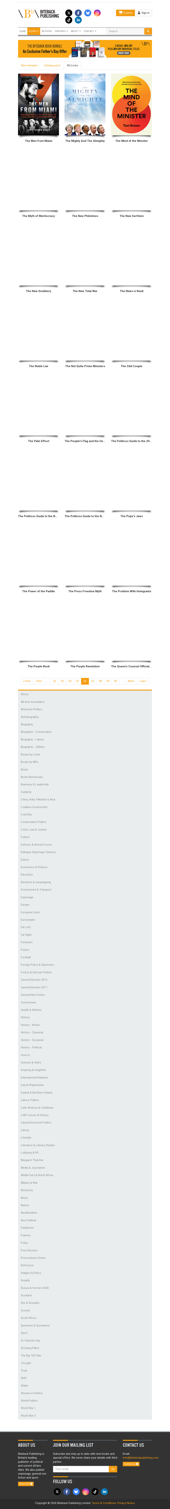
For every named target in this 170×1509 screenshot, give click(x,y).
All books (72, 65)
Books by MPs (29, 762)
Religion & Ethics (31, 1273)
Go (113, 1469)
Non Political (28, 1220)
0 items (125, 12)
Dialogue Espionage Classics (38, 852)
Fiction (25, 950)
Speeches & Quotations (35, 1325)
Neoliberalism (29, 1212)
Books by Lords (30, 754)
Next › (131, 681)
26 (85, 681)
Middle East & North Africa (37, 1175)
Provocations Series (33, 1258)
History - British (30, 1025)
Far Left (26, 927)
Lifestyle (26, 1137)
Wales (24, 1385)
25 (77, 681)
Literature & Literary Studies (38, 1145)
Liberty (25, 1130)
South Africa (28, 1318)
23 (62, 681)
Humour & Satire (31, 1062)
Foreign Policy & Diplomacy (37, 964)
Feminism (27, 942)
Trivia (24, 1370)
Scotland (26, 1295)
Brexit (24, 769)
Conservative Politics (33, 822)
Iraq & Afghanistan (32, 1085)
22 (54, 681)
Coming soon (52, 65)
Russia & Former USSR (35, 1288)
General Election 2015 (34, 979)
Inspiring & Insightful (33, 1070)
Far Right (26, 934)
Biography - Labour (32, 739)
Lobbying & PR (30, 1152)
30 (115, 681)
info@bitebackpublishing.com (141, 1457)
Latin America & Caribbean (37, 1107)
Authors (47, 31)
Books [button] (34, 31)
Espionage (27, 897)
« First (26, 681)
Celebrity (26, 792)
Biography (27, 724)
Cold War (26, 814)
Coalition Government (34, 807)
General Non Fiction (33, 995)
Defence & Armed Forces (36, 844)
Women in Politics (32, 1393)
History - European (32, 1040)
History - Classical (32, 1032)
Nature (25, 1205)
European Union (30, 912)
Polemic (26, 1235)
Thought (26, 1363)
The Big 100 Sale (31, 1355)
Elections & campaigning (36, 882)
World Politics (29, 1400)
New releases (29, 65)
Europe (25, 904)
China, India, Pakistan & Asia (38, 799)
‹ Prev (38, 681)
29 (107, 681)
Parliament (27, 1227)
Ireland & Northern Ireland (36, 1092)
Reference (27, 1265)
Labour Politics (30, 1100)
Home (23, 31)
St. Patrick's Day (30, 1340)
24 (69, 681)
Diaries (25, 859)
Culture (25, 837)
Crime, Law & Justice (34, 829)
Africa (24, 694)
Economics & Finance (34, 867)
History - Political (31, 1047)
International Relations (34, 1077)
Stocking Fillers (30, 1348)
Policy (24, 1242)
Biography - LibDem (33, 747)
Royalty (25, 1280)
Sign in (143, 12)
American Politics (31, 709)
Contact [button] (90, 31)
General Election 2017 (34, 987)
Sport (24, 1333)
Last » (143, 681)
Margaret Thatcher (32, 1160)
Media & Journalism (33, 1167)
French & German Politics (36, 972)
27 (92, 681)
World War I (28, 1408)
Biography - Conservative (36, 731)
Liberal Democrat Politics (36, 1122)
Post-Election (29, 1250)
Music (24, 1198)
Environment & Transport (36, 889)
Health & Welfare (31, 1010)
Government (28, 1002)
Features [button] (61, 31)
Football (26, 957)
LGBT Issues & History (35, 1115)
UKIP (24, 1378)
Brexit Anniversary (32, 777)
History (25, 1017)
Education (27, 874)
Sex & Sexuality (30, 1303)
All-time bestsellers (32, 702)
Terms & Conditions (104, 1503)
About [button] (76, 31)
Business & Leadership (35, 784)
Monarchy (27, 1190)
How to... (26, 1055)
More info (26, 1483)
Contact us (131, 1464)
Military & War (29, 1182)
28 (100, 681)
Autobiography (30, 717)
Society (25, 1310)
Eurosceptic (28, 919)
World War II (28, 1415)
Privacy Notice (126, 1503)
